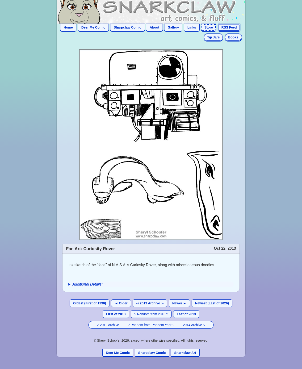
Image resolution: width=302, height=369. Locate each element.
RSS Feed (229, 27)
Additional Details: (87, 284)
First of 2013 (116, 314)
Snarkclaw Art (185, 353)
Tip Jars (213, 37)
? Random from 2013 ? (151, 314)
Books (233, 37)
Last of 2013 (186, 314)
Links (191, 27)
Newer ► (179, 303)
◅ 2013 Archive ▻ (150, 303)
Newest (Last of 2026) (212, 303)
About (154, 27)
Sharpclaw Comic (127, 27)
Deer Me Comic (93, 27)
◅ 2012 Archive (107, 325)
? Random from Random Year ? (151, 325)
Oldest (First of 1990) (89, 303)
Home (68, 27)
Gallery (173, 27)
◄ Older (121, 303)
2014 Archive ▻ (194, 325)
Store (209, 27)
